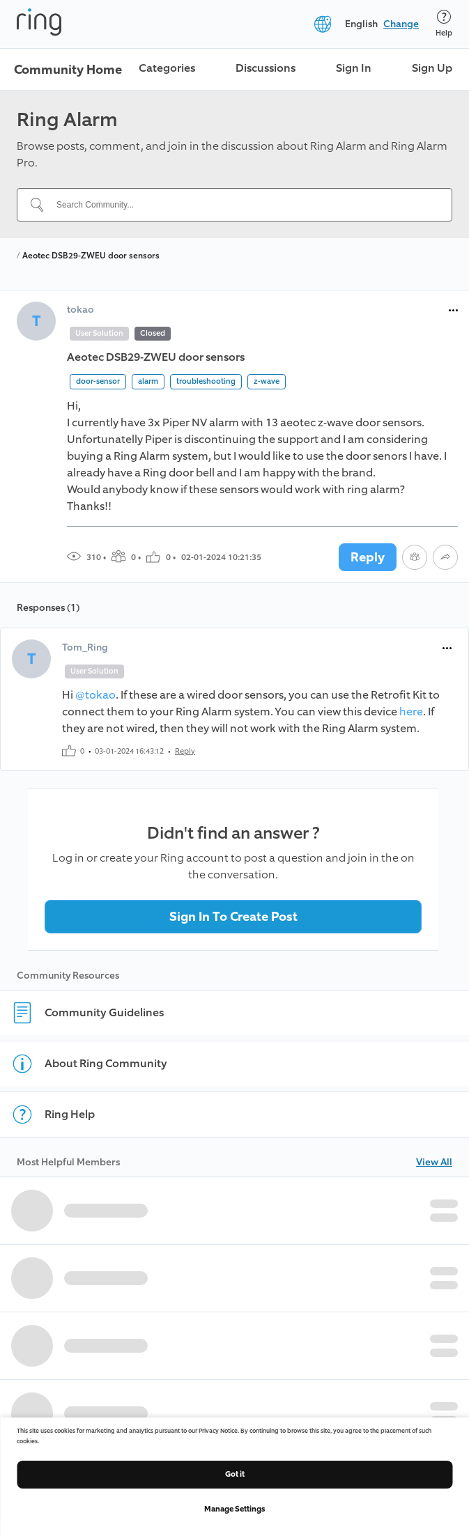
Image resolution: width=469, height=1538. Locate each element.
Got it (235, 1474)
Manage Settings (234, 1509)
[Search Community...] (242, 204)
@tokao (95, 695)
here (411, 711)
